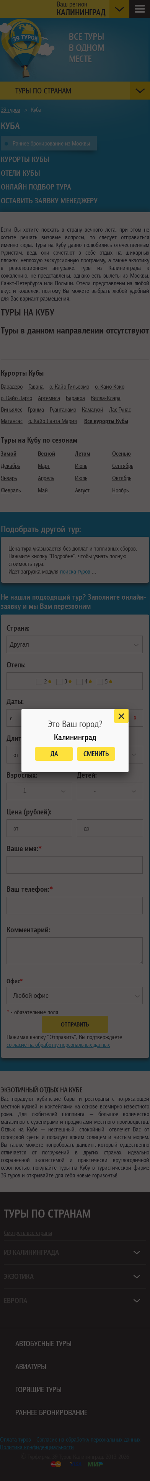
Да (54, 754)
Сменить (96, 754)
